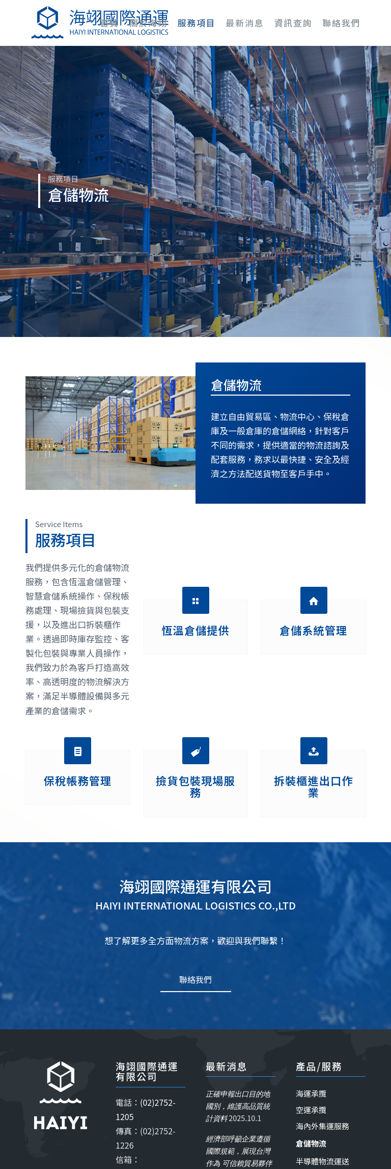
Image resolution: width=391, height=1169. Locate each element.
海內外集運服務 (322, 1126)
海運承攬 (311, 1093)
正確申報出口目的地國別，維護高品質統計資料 (238, 1106)
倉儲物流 (311, 1143)
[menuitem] (109, 23)
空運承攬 (311, 1109)
